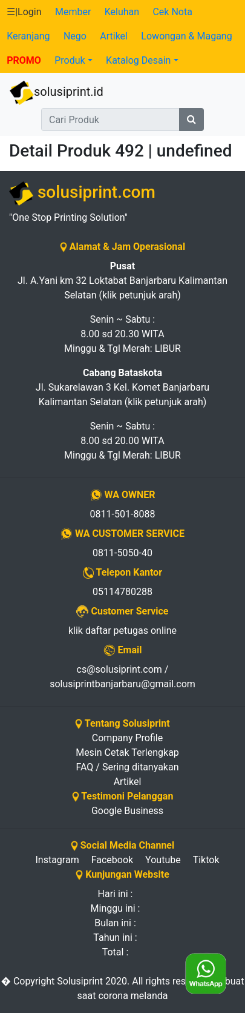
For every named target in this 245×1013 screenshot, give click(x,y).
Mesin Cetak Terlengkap (127, 752)
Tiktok (206, 860)
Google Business (127, 810)
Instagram (57, 860)
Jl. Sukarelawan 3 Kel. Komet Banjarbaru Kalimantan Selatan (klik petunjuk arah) (122, 387)
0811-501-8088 (122, 514)
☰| (24, 12)
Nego (75, 36)
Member (73, 12)
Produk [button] (69, 60)
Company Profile (127, 738)
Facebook (112, 860)
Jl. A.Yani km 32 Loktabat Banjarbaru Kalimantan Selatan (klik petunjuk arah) (122, 280)
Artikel (114, 36)
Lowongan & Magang (186, 36)
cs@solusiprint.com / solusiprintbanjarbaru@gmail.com (122, 677)
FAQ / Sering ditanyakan (127, 767)
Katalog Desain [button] (138, 60)
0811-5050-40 (122, 553)
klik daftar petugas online (122, 630)
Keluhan (122, 12)
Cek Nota (172, 12)
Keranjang (28, 36)
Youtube (163, 860)
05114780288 (122, 591)
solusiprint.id (56, 93)
